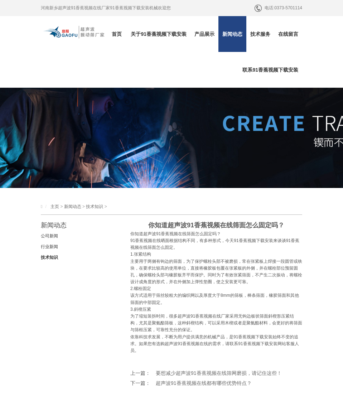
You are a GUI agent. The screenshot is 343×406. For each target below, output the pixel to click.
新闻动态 (232, 34)
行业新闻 (49, 246)
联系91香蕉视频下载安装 (270, 70)
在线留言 (288, 34)
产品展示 (204, 34)
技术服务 (260, 34)
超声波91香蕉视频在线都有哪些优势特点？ (204, 383)
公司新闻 (49, 235)
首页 (117, 34)
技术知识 (94, 206)
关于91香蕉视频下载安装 (159, 34)
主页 (54, 206)
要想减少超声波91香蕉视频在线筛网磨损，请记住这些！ (219, 373)
